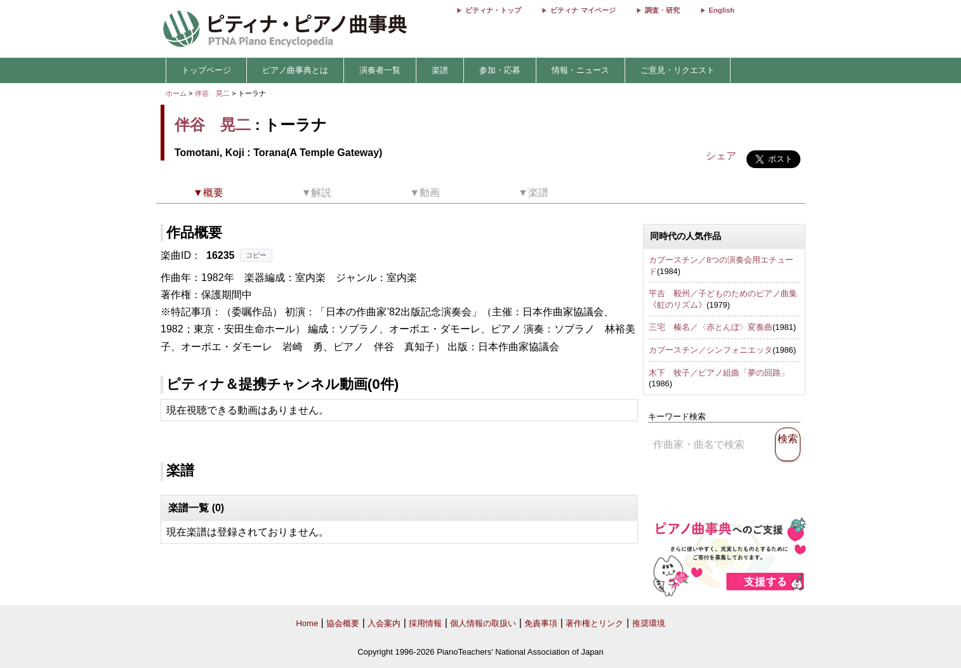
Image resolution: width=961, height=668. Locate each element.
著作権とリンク (594, 623)
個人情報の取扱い (483, 623)
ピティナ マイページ (582, 10)
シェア (721, 155)
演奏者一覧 (380, 70)
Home (307, 623)
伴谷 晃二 (212, 93)
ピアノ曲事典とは (295, 70)
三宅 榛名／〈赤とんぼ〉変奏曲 (710, 327)
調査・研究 (662, 10)
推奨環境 (648, 623)
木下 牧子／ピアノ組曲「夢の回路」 (719, 372)
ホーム (176, 93)
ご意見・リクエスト (677, 70)
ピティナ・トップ (493, 10)
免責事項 (540, 623)
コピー (256, 255)
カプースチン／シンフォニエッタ (710, 350)
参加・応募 (499, 70)
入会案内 (384, 623)
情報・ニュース (580, 70)
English (721, 10)
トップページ (206, 70)
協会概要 (342, 623)
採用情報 (425, 623)
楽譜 (440, 70)
